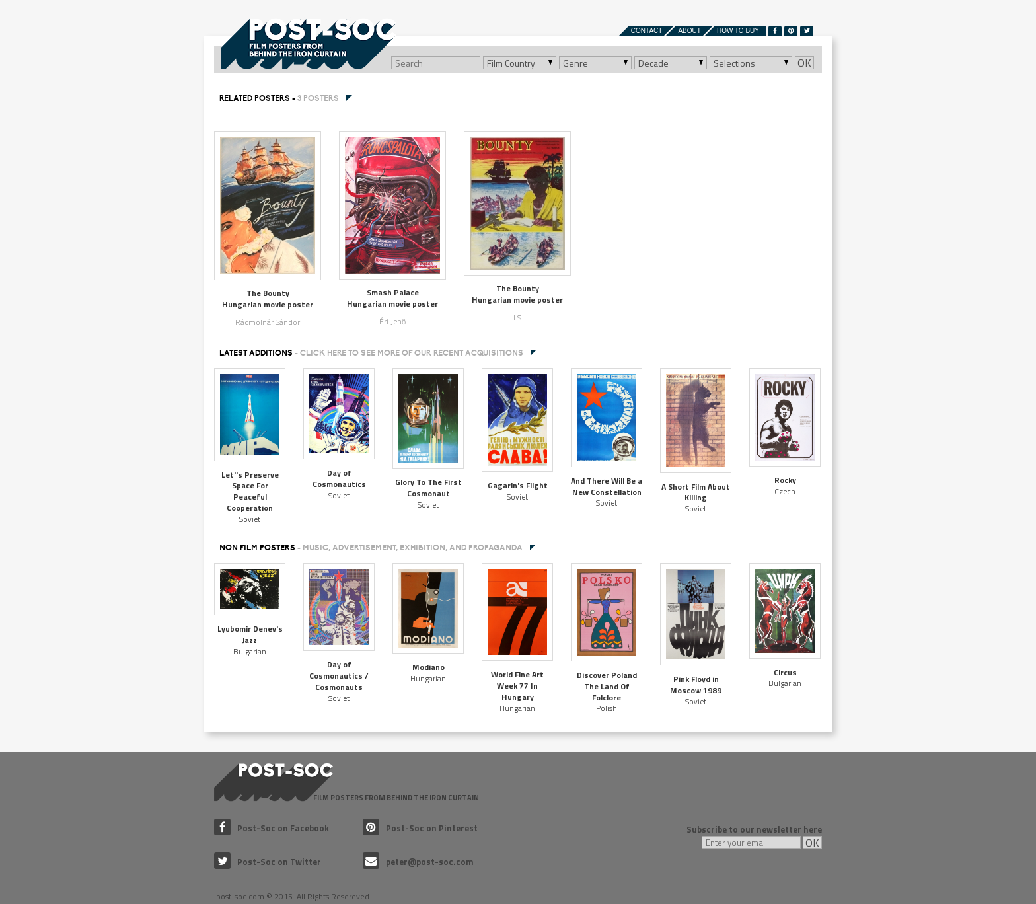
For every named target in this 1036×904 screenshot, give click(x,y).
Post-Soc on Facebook (271, 828)
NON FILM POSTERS (371, 547)
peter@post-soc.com (418, 861)
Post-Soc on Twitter (267, 861)
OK (804, 62)
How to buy (738, 30)
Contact (647, 30)
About (689, 30)
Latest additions (371, 353)
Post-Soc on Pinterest (420, 828)
